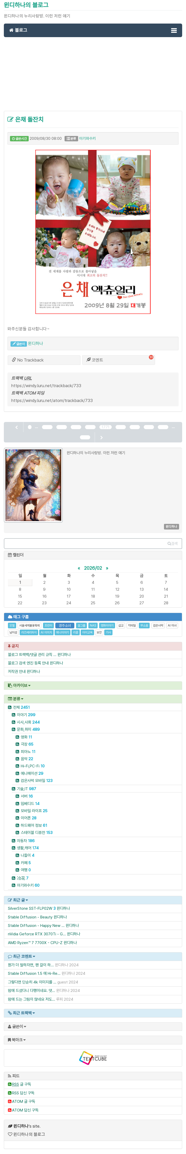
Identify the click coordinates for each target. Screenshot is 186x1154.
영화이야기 (107, 625)
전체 (21, 707)
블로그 (18, 30)
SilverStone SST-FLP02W (30, 908)
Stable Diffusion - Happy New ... (36, 925)
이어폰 (28, 818)
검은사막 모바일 (37, 780)
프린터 (48, 625)
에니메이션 (32, 773)
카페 (26, 862)
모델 (12, 625)
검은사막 (158, 625)
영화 (26, 737)
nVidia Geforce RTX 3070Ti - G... (37, 933)
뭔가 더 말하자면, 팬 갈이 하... (31, 964)
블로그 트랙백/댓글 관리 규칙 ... (32, 654)
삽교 (120, 625)
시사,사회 (28, 722)
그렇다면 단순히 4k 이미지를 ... (32, 982)
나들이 (27, 855)
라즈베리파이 (29, 632)
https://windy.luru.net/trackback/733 (46, 385)
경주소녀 (65, 625)
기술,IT (26, 788)
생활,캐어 (28, 847)
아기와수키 (87, 138)
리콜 (75, 632)
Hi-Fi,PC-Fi (33, 766)
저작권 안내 (17, 671)
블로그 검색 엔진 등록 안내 (28, 663)
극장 (27, 744)
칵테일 (132, 625)
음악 (27, 758)
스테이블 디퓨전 (37, 832)
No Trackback (28, 360)
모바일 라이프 (34, 810)
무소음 (144, 625)
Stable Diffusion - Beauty (30, 917)
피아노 (28, 751)
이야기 (26, 714)
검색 (173, 543)
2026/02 (93, 568)
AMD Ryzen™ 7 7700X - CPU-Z (35, 942)
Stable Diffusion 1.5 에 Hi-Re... (34, 973)
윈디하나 (35, 343)
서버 (27, 796)
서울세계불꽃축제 (29, 625)
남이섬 (13, 632)
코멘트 (94, 360)
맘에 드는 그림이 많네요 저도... (31, 999)
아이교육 (87, 632)
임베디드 (30, 803)
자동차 (26, 840)
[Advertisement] (93, 77)
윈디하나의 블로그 (26, 5)
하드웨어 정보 (34, 825)
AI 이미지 (46, 632)
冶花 (22, 878)
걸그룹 (81, 625)
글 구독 (21, 1084)
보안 (99, 632)
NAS (93, 625)
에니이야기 (62, 632)
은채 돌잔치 (25, 119)
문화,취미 (28, 729)
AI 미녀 (172, 625)
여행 (26, 869)
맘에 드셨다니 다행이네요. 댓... (31, 990)
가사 (108, 632)
